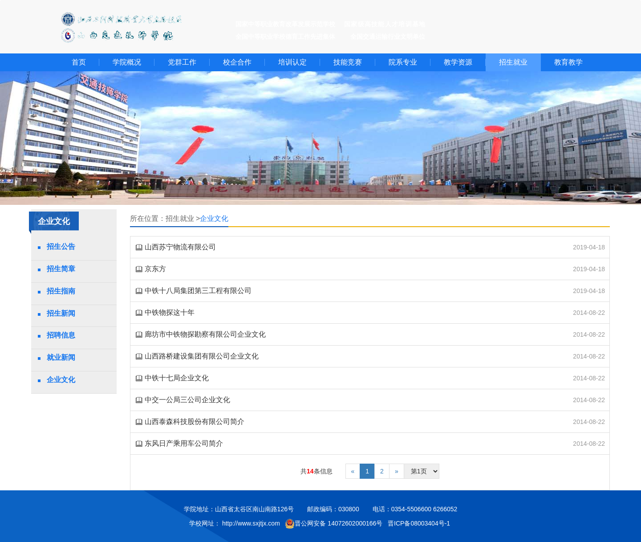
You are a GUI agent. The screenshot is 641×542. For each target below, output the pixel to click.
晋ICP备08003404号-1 (420, 523)
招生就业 (513, 62)
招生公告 (61, 246)
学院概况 (127, 62)
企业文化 (61, 379)
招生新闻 (61, 313)
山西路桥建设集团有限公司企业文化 (202, 356)
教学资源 (458, 62)
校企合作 (237, 62)
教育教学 (568, 62)
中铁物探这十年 (170, 312)
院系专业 (403, 62)
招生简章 (61, 269)
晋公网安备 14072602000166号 (333, 524)
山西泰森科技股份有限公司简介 (194, 421)
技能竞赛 (347, 62)
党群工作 (182, 62)
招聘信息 (61, 335)
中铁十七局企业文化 (177, 378)
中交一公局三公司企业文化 (187, 399)
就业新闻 (61, 357)
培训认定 (292, 62)
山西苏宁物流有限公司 (180, 247)
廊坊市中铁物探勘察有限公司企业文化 (205, 334)
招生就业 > (183, 218)
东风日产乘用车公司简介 (184, 443)
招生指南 (61, 291)
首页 (79, 62)
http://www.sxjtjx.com (251, 523)
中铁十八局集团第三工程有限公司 (198, 290)
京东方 (155, 269)
